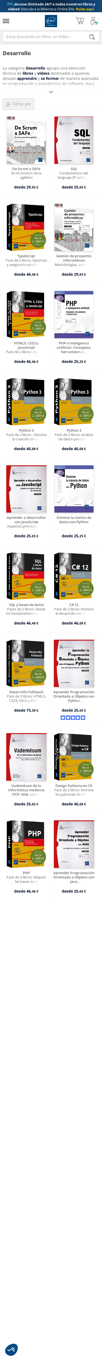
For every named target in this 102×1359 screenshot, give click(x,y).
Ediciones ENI (51, 21)
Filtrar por (22, 103)
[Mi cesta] (80, 21)
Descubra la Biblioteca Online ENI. (51, 6)
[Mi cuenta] (94, 21)
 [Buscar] (92, 37)
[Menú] (6, 21)
